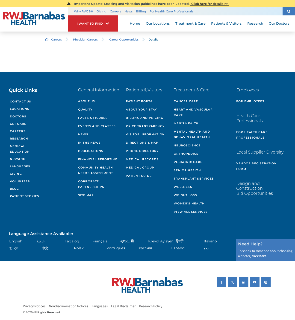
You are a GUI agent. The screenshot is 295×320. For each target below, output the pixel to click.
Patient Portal (140, 101)
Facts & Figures (93, 117)
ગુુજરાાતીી (127, 241)
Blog (14, 188)
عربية (41, 241)
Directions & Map (142, 142)
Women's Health (189, 203)
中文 (45, 248)
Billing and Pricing (144, 117)
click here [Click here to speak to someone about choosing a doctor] (259, 256)
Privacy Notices (34, 305)
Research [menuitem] (255, 23)
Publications (90, 151)
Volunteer (20, 181)
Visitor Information (145, 134)
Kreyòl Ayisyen (161, 241)
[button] (289, 11)
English (15, 241)
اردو (206, 248)
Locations (20, 109)
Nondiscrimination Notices (68, 305)
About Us (86, 101)
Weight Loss (185, 195)
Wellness (183, 187)
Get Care (18, 123)
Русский (145, 248)
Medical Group (140, 167)
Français (100, 241)
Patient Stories (24, 196)
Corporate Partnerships (91, 184)
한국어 (14, 248)
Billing (141, 11)
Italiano (210, 241)
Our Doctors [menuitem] (279, 23)
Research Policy (150, 305)
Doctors (18, 116)
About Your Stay (141, 109)
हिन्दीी (179, 241)
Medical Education (20, 148)
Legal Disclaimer (123, 305)
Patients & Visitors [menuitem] (226, 23)
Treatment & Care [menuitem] (190, 23)
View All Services (191, 211)
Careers (115, 11)
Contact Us (20, 101)
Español (178, 248)
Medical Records (142, 159)
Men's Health (186, 123)
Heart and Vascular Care (193, 112)
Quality (85, 109)
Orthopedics (186, 153)
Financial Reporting (98, 159)
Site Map (86, 195)
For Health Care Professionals (171, 11)
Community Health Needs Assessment (95, 170)
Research (19, 138)
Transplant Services (194, 178)
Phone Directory (142, 151)
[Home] (34, 20)
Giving (101, 11)
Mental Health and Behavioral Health (192, 134)
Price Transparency (145, 126)
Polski (79, 248)
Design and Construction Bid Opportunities (254, 188)
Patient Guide (139, 175)
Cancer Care (186, 101)
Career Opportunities (124, 39)
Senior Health (187, 170)
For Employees (250, 101)
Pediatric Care (188, 162)
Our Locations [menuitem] (158, 23)
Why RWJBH (83, 11)
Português (115, 248)
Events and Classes (97, 126)
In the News (89, 142)
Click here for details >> (209, 4)
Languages (20, 166)
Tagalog (72, 241)
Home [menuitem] (135, 23)
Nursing (17, 159)
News (128, 11)
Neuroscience (187, 145)
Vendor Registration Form (256, 166)
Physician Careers (85, 39)
